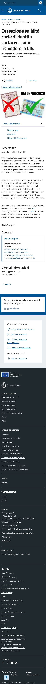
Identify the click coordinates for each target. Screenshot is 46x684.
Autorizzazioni (7, 442)
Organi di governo (8, 409)
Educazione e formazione (11, 453)
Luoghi (4, 496)
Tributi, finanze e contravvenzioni (14, 469)
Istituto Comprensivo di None (13, 612)
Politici (4, 416)
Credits (14, 674)
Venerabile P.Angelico (10, 604)
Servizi (29, 671)
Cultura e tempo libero (10, 449)
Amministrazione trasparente (13, 638)
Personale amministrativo (11, 413)
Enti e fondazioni (8, 405)
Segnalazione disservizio (11, 644)
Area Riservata (7, 573)
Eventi (4, 500)
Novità (10, 19)
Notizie (17, 19)
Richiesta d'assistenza (10, 650)
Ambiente (5, 434)
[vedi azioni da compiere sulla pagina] (31, 81)
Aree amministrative (9, 397)
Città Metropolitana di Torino (13, 580)
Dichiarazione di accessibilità (12, 635)
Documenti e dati (8, 401)
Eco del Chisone (7, 615)
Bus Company (7, 592)
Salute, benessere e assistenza (13, 465)
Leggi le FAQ (6, 641)
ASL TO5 (5, 619)
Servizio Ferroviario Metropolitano (15, 588)
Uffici (3, 420)
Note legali (5, 631)
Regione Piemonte (9, 3)
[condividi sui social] (7, 81)
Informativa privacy (9, 627)
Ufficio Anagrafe (11, 238)
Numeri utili (6, 540)
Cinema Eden (6, 608)
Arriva (3, 596)
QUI (33, 208)
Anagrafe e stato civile (10, 438)
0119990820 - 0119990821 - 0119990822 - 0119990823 (17, 251)
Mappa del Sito (33, 674)
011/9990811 (15, 522)
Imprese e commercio (10, 461)
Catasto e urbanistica (10, 445)
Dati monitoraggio (8, 671)
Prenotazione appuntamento (13, 647)
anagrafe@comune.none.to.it (21, 255)
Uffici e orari (6, 536)
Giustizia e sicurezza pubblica (13, 457)
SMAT (3, 623)
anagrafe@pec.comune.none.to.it (21, 258)
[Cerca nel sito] (38, 10)
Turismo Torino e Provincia (11, 600)
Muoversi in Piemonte (10, 584)
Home (3, 19)
